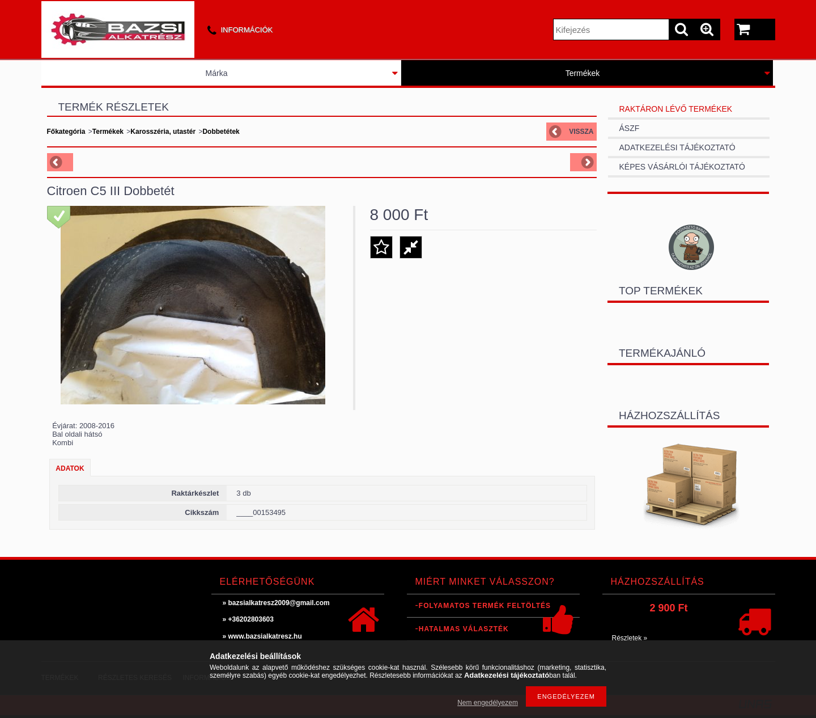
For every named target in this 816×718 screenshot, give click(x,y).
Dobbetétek (220, 132)
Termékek (583, 73)
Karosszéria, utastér (163, 132)
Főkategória (66, 132)
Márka (217, 73)
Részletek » (630, 638)
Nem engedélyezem (487, 703)
